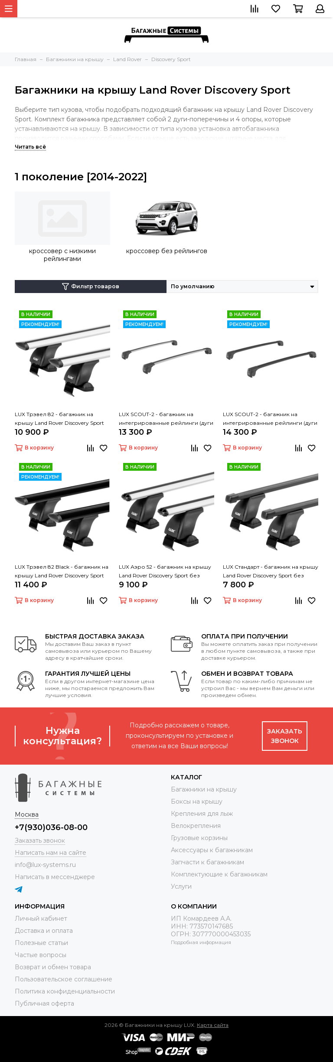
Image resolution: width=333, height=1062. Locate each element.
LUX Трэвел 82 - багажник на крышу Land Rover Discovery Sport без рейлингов (59, 419)
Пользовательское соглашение (63, 979)
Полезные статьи (41, 943)
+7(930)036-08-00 (51, 827)
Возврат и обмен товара (53, 967)
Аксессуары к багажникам (212, 850)
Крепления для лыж (202, 814)
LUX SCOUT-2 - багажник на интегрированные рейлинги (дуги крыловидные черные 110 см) (270, 419)
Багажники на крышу (204, 789)
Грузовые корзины (199, 838)
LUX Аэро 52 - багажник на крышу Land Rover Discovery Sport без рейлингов (165, 572)
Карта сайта (213, 1025)
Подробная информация (201, 942)
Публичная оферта (44, 1003)
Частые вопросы (40, 955)
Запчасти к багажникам (207, 862)
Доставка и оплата (44, 931)
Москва (27, 814)
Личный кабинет (41, 918)
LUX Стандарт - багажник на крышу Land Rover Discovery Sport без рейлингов (270, 572)
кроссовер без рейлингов (166, 251)
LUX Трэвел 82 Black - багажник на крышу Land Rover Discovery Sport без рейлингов (61, 572)
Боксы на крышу (196, 801)
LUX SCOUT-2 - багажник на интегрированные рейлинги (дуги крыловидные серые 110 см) (166, 419)
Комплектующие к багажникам (219, 874)
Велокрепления (196, 826)
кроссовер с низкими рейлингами (62, 255)
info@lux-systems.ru (45, 865)
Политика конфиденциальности (65, 991)
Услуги (181, 886)
